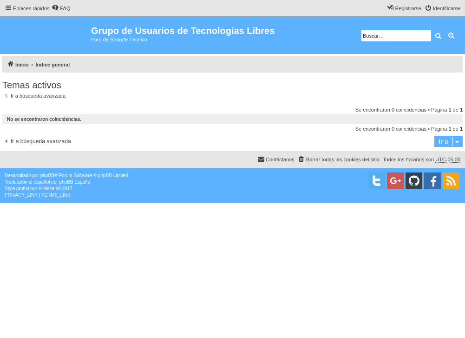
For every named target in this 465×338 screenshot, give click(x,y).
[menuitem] (61, 8)
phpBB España (74, 182)
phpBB (47, 175)
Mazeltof (52, 188)
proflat (22, 188)
